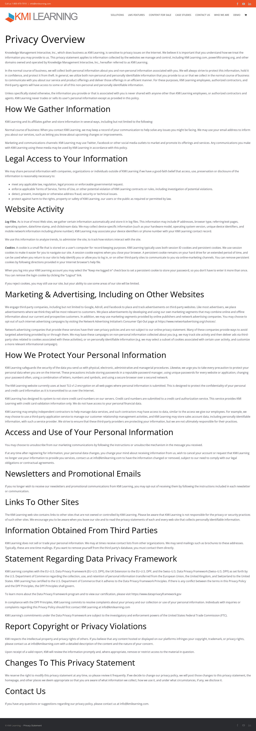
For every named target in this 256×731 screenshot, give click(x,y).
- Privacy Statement (32, 725)
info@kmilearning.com (40, 3)
